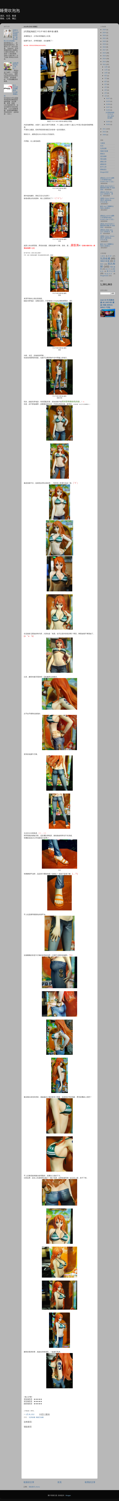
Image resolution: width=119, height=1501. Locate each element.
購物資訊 (103, 169)
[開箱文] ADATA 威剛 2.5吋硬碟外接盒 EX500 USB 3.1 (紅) (107, 179)
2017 (104, 50)
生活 (101, 146)
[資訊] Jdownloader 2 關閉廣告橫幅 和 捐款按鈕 (107, 187)
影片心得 (103, 167)
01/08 (108, 104)
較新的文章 (29, 1482)
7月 (105, 78)
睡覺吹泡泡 (10, 10)
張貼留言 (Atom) (34, 1487)
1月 (105, 96)
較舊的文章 (90, 1482)
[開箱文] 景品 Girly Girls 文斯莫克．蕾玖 (106, 194)
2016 (104, 53)
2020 (104, 41)
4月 (105, 87)
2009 (104, 135)
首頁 (59, 1482)
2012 (104, 64)
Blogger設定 (104, 172)
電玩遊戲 (103, 159)
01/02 (108, 124)
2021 (104, 38)
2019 (104, 44)
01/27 (108, 98)
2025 (104, 29)
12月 (106, 67)
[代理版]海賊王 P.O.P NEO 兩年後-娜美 (110, 115)
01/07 (108, 107)
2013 (104, 61)
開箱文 (102, 154)
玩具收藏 (32, 1417)
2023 (104, 35)
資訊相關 (103, 156)
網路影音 (103, 164)
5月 (105, 84)
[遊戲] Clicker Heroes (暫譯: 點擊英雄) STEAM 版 (107, 200)
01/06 (108, 110)
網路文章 (103, 161)
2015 (104, 56)
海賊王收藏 (40, 1417)
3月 (105, 90)
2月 (105, 93)
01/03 (108, 121)
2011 (104, 129)
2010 (104, 132)
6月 (105, 81)
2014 (104, 58)
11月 (106, 70)
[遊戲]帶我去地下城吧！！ (15, 65)
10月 (106, 73)
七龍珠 (102, 143)
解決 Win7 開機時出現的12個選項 (107, 207)
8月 (105, 75)
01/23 (108, 101)
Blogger (68, 1495)
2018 (104, 47)
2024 (104, 32)
